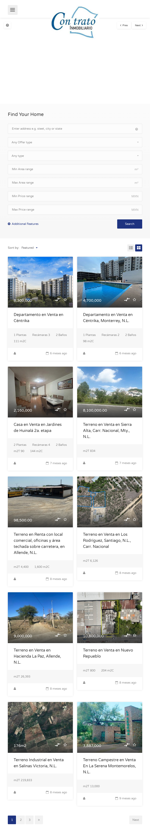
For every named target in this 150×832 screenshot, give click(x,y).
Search (129, 224)
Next (138, 25)
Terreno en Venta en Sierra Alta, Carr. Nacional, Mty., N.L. (107, 430)
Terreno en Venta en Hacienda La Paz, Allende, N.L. (37, 656)
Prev (125, 25)
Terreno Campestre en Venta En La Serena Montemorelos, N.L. (109, 766)
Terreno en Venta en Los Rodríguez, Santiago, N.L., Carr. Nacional (107, 540)
